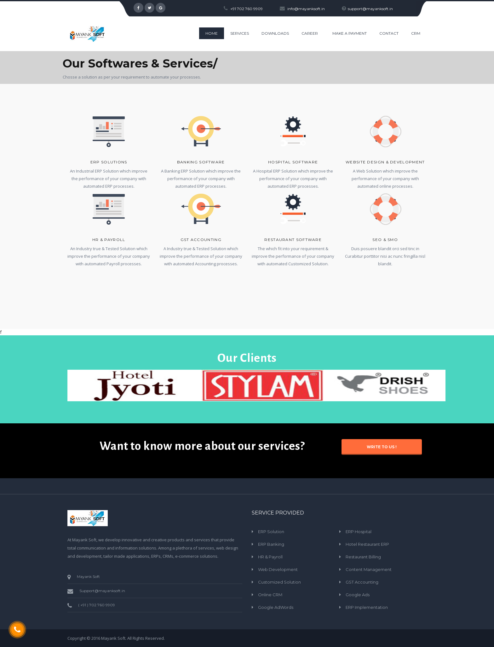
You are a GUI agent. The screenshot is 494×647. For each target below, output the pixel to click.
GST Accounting (362, 582)
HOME (211, 33)
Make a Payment (349, 33)
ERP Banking (271, 544)
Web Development (278, 569)
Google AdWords (275, 607)
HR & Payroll (108, 239)
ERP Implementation (367, 607)
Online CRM (270, 594)
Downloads (275, 33)
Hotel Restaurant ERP (367, 544)
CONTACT (389, 33)
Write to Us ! (382, 446)
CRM (415, 33)
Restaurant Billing (363, 556)
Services (239, 33)
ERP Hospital (358, 531)
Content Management (369, 569)
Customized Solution (279, 582)
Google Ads (358, 594)
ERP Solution (271, 531)
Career (310, 33)
